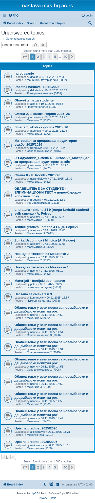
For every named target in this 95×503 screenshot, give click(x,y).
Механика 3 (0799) (39, 386)
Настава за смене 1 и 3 (33, 294)
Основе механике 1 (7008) (44, 369)
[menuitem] (13, 15)
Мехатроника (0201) (40, 434)
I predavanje (24, 73)
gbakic (34, 76)
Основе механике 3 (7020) (44, 335)
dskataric (35, 90)
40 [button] (65, 56)
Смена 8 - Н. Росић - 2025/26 (37, 175)
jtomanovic (37, 297)
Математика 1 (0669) (40, 219)
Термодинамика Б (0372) (43, 202)
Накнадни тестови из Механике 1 (41, 267)
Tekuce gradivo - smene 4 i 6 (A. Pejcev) (46, 227)
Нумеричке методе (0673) (43, 300)
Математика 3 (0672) (40, 233)
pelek (33, 284)
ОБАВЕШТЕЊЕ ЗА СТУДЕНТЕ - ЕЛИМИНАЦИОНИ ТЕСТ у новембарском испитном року (47, 192)
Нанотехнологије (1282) (42, 106)
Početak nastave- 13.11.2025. (37, 87)
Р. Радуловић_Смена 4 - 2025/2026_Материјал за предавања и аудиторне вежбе (51, 160)
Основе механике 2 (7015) (44, 150)
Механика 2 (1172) (39, 120)
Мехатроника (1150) (40, 448)
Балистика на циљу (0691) (44, 287)
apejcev (35, 216)
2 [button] (38, 56)
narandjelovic (38, 178)
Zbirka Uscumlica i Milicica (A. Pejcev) (44, 240)
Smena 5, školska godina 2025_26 (41, 127)
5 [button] (55, 56)
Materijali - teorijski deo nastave (39, 281)
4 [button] (49, 56)
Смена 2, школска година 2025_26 (42, 114)
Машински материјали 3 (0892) (47, 79)
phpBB (34, 493)
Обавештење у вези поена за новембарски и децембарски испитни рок (51, 309)
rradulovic (36, 147)
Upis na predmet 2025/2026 (35, 428)
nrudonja (35, 199)
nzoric (33, 257)
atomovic (35, 117)
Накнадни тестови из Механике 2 (41, 254)
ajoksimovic (37, 431)
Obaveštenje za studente (34, 100)
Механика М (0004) (39, 317)
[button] (25, 57)
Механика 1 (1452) (39, 168)
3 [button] (44, 56)
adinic (33, 103)
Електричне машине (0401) (44, 93)
